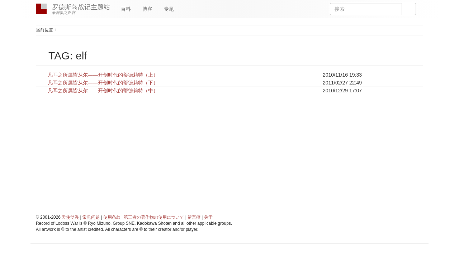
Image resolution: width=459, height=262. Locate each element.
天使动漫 (70, 217)
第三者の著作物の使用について (154, 217)
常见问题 (91, 217)
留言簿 (194, 217)
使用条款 (111, 217)
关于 (208, 217)
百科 (126, 9)
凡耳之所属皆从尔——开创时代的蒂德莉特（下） (103, 83)
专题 (169, 9)
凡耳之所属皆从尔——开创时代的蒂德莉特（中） (103, 90)
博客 (147, 9)
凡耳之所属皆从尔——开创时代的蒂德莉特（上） (103, 75)
